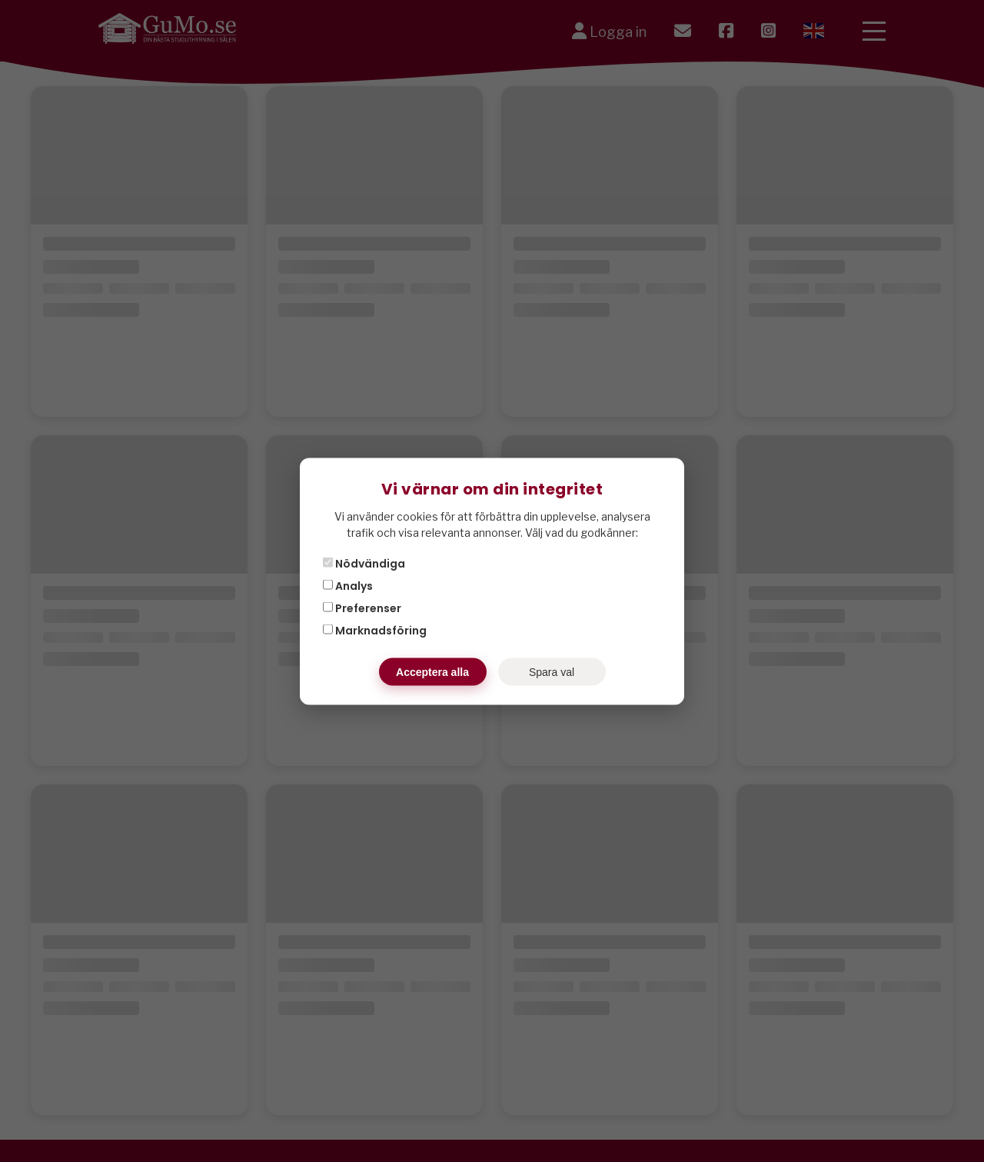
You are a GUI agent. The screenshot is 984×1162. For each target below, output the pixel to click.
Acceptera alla (432, 671)
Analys (348, 585)
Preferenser (362, 607)
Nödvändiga (364, 563)
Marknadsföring (375, 630)
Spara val (551, 671)
